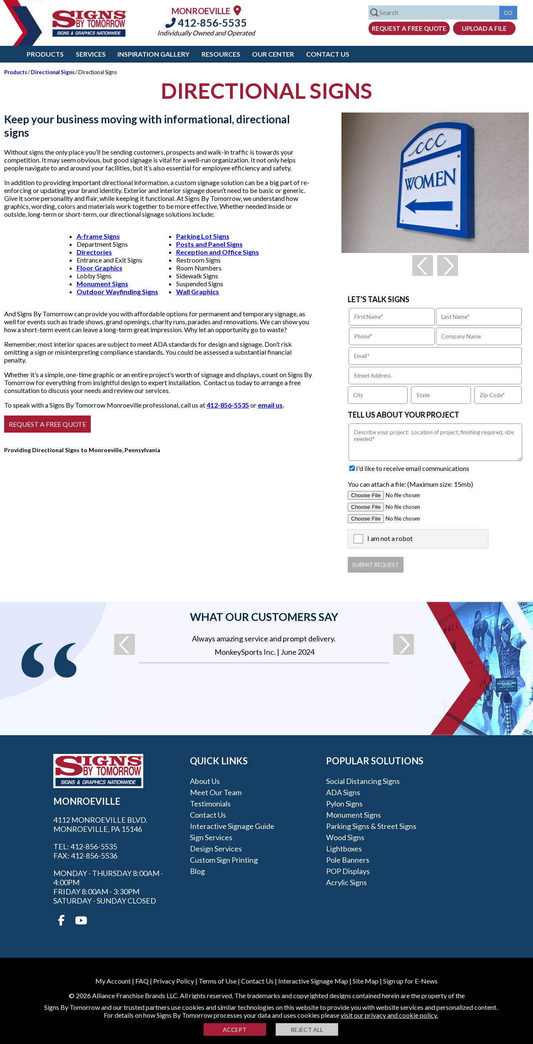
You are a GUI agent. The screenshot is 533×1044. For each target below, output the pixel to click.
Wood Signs (345, 837)
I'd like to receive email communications (412, 468)
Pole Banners (347, 859)
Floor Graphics (99, 268)
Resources (221, 54)
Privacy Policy (173, 981)
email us (270, 405)
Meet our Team (216, 792)
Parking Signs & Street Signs (371, 826)
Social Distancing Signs (363, 781)
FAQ (142, 981)
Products (45, 54)
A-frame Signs (98, 236)
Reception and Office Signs (217, 252)
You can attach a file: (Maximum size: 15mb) (410, 484)
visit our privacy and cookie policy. (389, 1015)
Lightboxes (344, 848)
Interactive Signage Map (313, 981)
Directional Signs (53, 72)
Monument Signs (102, 284)
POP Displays (348, 871)
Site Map (366, 981)
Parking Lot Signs (202, 236)
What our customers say (264, 616)
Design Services (216, 848)
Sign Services (211, 837)
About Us (205, 781)
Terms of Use (218, 981)
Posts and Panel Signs (209, 244)
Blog (197, 871)
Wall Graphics (197, 291)
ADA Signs (343, 792)
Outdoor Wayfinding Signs (117, 291)
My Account (113, 981)
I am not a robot (390, 538)
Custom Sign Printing (224, 859)
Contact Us (327, 54)
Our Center (273, 54)
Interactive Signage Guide (232, 826)
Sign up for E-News (410, 981)
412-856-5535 (206, 22)
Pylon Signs (344, 803)
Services (91, 54)
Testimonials (210, 803)
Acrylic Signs (346, 882)
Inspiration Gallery (153, 54)
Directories (94, 252)
